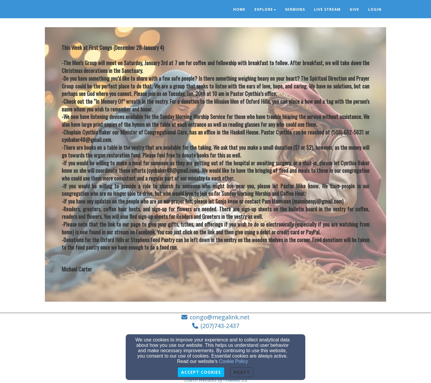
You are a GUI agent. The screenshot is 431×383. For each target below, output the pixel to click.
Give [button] (354, 9)
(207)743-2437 (220, 326)
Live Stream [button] (327, 9)
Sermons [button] (295, 9)
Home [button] (239, 9)
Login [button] (375, 9)
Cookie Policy (233, 361)
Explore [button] (265, 9)
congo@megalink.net (220, 317)
